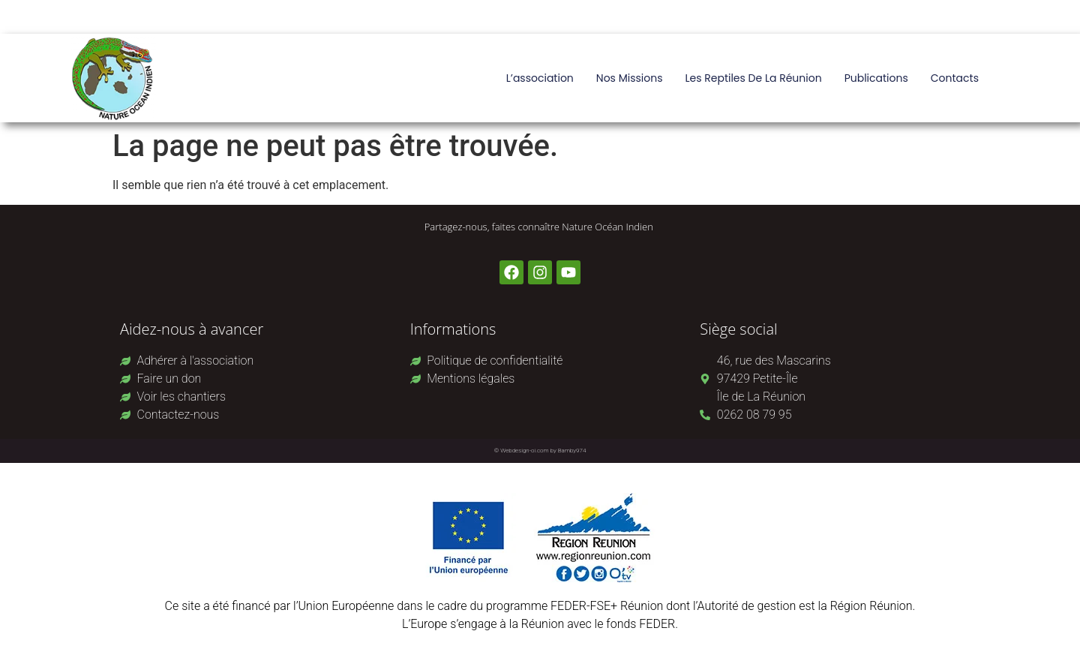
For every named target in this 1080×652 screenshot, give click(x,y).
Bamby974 (572, 450)
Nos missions (629, 78)
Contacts (955, 78)
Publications (876, 78)
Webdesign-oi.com (524, 450)
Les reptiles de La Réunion (753, 78)
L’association (540, 78)
